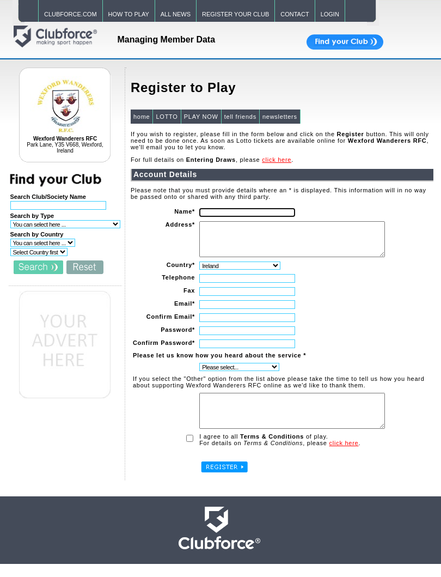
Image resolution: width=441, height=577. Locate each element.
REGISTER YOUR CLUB (235, 14)
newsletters (279, 116)
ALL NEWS (176, 14)
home (141, 116)
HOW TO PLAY (128, 14)
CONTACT (294, 14)
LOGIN (330, 14)
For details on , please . (279, 456)
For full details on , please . (211, 159)
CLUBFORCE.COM (70, 14)
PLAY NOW (200, 116)
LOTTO (166, 116)
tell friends (240, 116)
